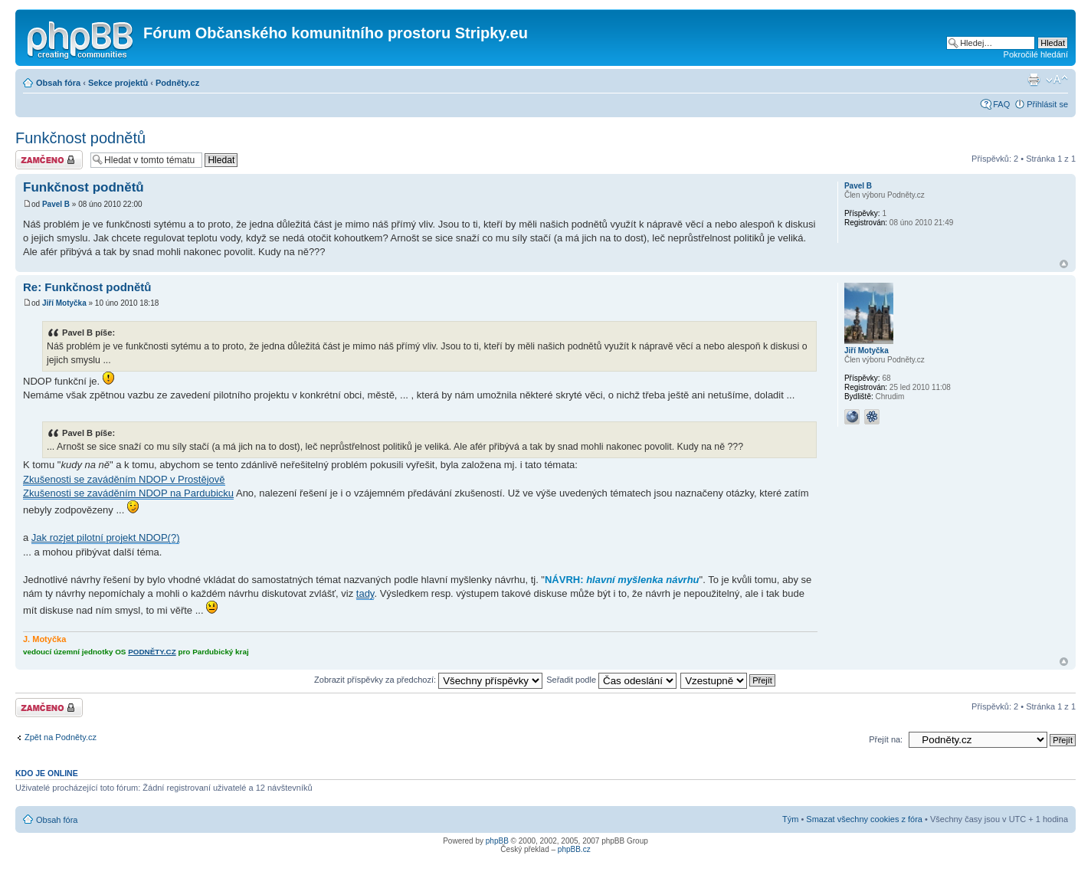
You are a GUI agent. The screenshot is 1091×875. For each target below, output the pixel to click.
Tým (790, 819)
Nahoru (1064, 264)
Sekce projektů (118, 82)
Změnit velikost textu (1057, 80)
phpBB (497, 841)
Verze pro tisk (1033, 80)
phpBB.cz (574, 849)
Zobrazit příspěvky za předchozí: (428, 679)
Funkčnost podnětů (80, 137)
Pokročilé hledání (1036, 54)
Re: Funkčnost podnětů (87, 286)
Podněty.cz (177, 82)
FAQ (1001, 104)
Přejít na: (886, 739)
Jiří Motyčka (64, 303)
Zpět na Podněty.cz (61, 737)
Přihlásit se (1047, 104)
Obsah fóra (58, 82)
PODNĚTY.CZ (152, 651)
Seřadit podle (611, 679)
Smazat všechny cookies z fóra (864, 819)
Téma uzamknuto (49, 159)
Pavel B (56, 204)
